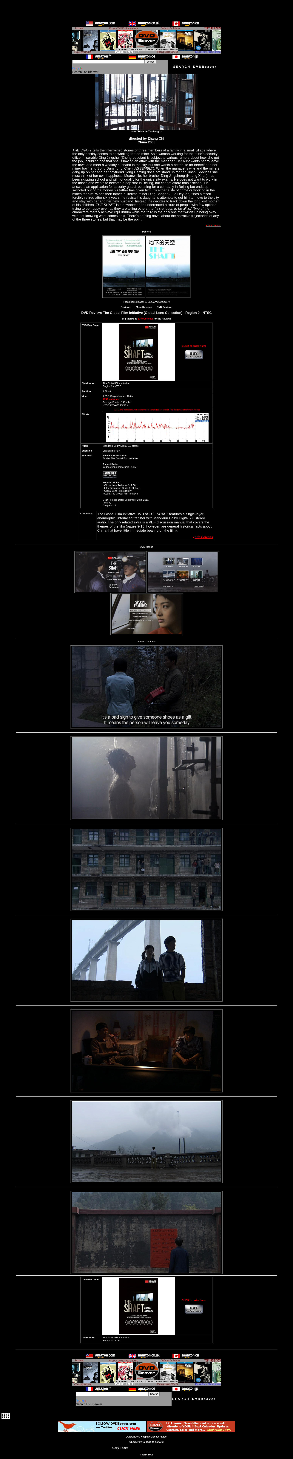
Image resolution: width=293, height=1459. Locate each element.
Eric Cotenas (204, 537)
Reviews (125, 307)
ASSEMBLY (144, 168)
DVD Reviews (164, 307)
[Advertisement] (146, 9)
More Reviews (144, 307)
